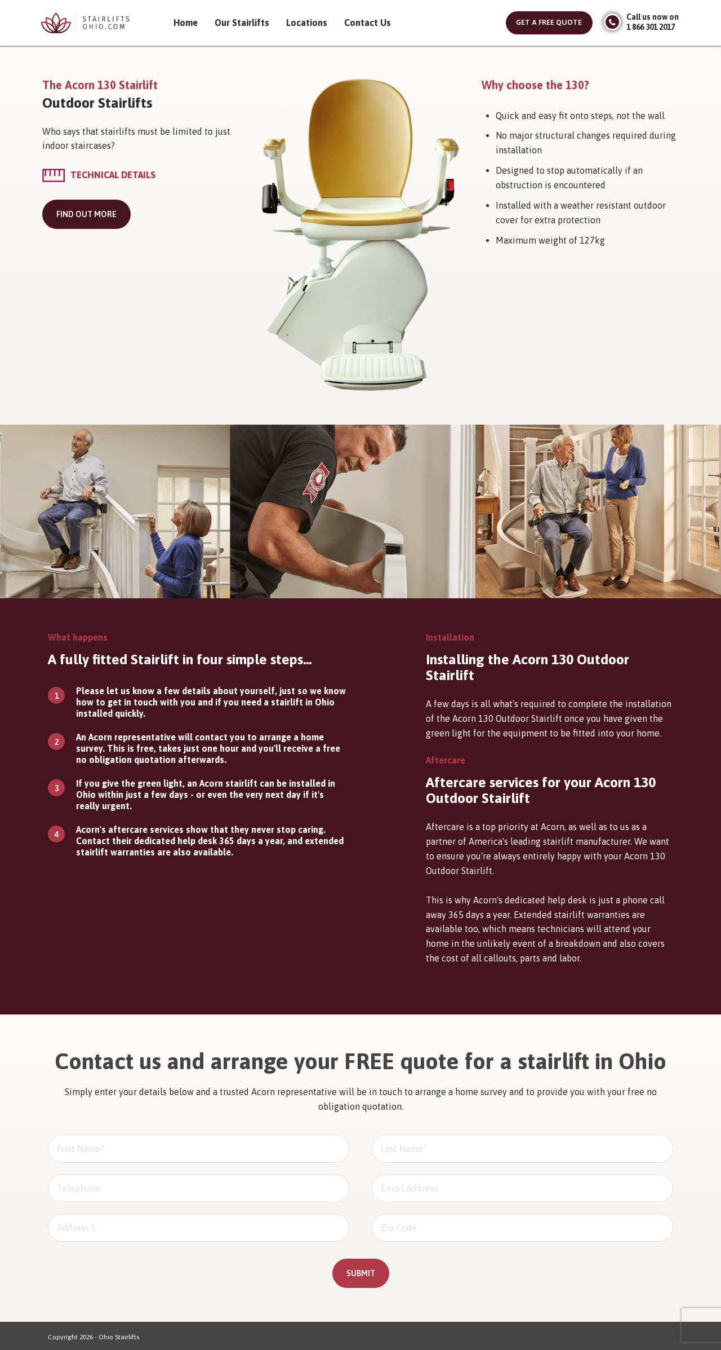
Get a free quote (549, 22)
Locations (306, 22)
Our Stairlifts (242, 22)
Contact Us (367, 22)
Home (185, 22)
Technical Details (112, 175)
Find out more (86, 214)
